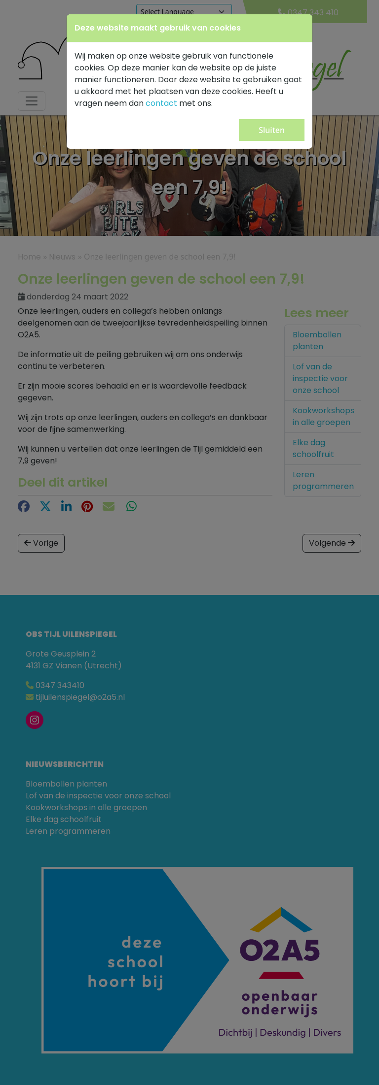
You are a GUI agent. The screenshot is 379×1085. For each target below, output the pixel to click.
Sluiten (272, 130)
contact (161, 103)
